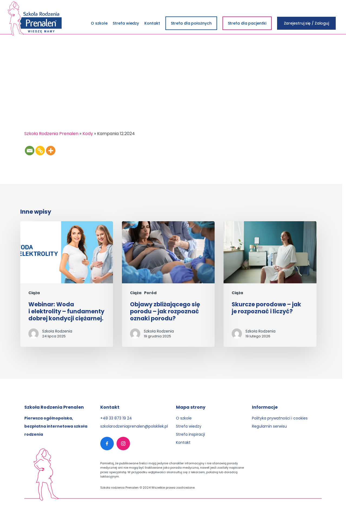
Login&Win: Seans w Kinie (54, 72)
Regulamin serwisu (269, 426)
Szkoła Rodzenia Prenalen (51, 133)
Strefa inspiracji (190, 434)
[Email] (29, 150)
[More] (50, 150)
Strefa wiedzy (188, 426)
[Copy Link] (40, 150)
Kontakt (183, 442)
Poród (150, 293)
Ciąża (34, 293)
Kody (87, 133)
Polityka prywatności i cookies (280, 418)
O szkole (184, 418)
